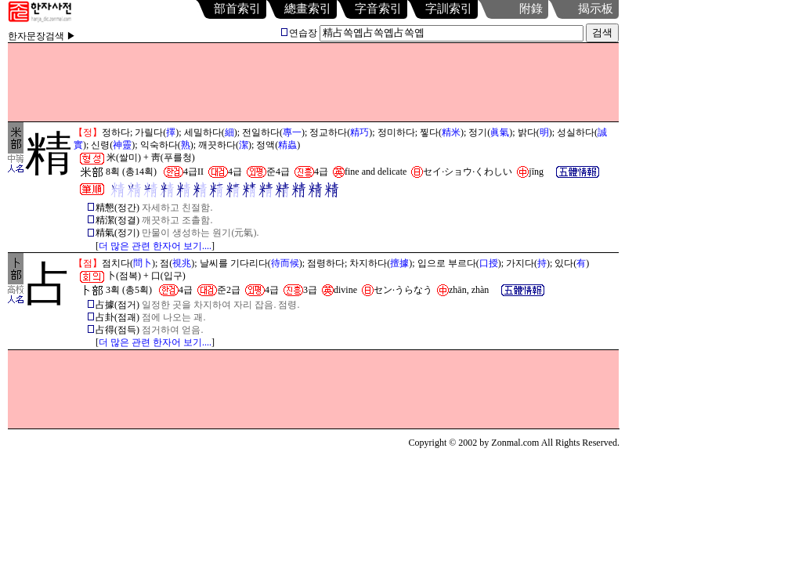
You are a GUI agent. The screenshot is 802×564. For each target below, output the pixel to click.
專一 (292, 132)
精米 (451, 132)
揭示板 (595, 8)
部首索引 (237, 8)
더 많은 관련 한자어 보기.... (155, 245)
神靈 (122, 144)
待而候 (285, 263)
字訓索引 (448, 8)
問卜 (142, 263)
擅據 (399, 263)
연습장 (299, 32)
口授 (488, 263)
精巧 (359, 132)
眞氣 (499, 132)
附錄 (531, 8)
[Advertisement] (313, 82)
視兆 (181, 263)
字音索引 (378, 8)
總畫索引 (307, 8)
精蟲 (287, 144)
